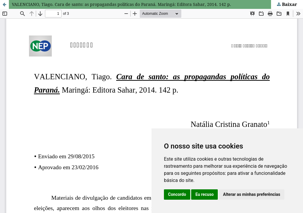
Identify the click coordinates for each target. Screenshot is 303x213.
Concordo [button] (177, 194)
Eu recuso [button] (204, 194)
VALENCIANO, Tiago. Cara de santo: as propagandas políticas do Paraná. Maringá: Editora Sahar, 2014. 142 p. (121, 4)
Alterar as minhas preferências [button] (251, 194)
